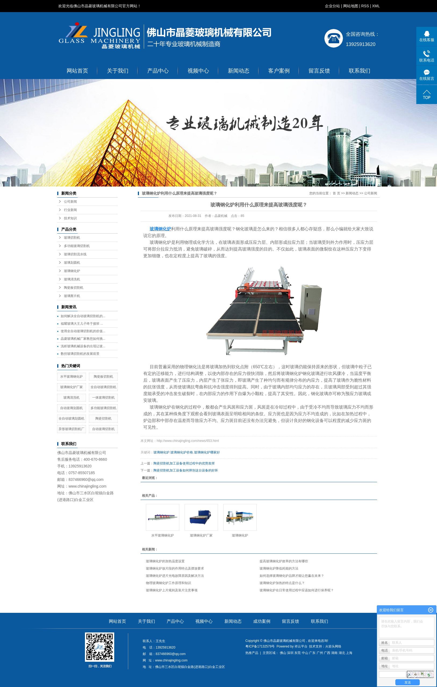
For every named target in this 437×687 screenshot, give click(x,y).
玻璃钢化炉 (72, 271)
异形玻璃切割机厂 (71, 429)
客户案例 (279, 71)
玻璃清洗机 (72, 279)
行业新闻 (70, 210)
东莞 (297, 653)
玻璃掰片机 (72, 296)
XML (376, 6)
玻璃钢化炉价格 (181, 452)
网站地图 (350, 6)
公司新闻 (70, 201)
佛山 (283, 653)
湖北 (342, 653)
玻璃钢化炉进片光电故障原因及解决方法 (175, 576)
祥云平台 (301, 646)
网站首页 (77, 71)
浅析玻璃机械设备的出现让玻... (83, 346)
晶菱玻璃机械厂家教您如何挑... (83, 339)
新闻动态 (238, 71)
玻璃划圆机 (72, 262)
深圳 (290, 653)
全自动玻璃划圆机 (71, 418)
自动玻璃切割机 (103, 429)
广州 (320, 653)
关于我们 (117, 71)
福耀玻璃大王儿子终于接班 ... (82, 323)
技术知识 (70, 218)
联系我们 (359, 71)
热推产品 (251, 653)
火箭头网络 (333, 646)
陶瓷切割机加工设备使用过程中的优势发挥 (184, 463)
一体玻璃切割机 (103, 397)
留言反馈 (319, 71)
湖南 (334, 653)
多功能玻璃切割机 (77, 246)
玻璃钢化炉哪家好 (207, 452)
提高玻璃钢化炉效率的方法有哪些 (284, 561)
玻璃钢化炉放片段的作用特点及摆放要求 (175, 568)
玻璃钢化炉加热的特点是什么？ (282, 583)
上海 (349, 653)
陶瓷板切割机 (73, 287)
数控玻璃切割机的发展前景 (80, 354)
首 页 (336, 193)
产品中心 (158, 71)
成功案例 (261, 621)
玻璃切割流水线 (75, 254)
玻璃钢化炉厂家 (71, 387)
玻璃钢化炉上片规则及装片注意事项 (172, 590)
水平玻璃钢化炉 (71, 376)
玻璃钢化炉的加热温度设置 (165, 561)
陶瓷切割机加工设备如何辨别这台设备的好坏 (185, 470)
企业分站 (332, 6)
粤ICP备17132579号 (260, 646)
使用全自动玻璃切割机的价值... (83, 331)
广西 (327, 653)
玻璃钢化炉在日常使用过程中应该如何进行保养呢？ (297, 590)
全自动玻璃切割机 (103, 387)
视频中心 (198, 71)
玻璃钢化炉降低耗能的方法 (279, 568)
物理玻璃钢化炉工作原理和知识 (168, 583)
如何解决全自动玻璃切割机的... (83, 316)
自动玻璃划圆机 (71, 408)
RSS (365, 6)
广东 (312, 653)
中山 (305, 653)
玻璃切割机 (72, 237)
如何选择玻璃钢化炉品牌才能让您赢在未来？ (292, 576)
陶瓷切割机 (103, 418)
